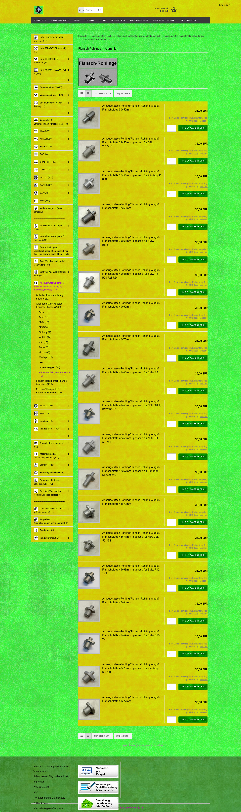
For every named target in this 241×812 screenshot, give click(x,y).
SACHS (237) (43, 185)
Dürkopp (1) (45, 332)
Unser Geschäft (139, 20)
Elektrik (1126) (44, 465)
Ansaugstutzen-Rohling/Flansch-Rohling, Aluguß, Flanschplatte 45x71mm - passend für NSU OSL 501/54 (131, 536)
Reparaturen (118, 20)
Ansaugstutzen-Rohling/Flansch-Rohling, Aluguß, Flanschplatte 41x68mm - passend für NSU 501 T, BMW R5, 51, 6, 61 (131, 405)
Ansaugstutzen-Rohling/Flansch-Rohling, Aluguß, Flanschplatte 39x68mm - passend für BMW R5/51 (131, 241)
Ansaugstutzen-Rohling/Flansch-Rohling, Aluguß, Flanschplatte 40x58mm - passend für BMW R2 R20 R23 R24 (131, 273)
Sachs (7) (44, 347)
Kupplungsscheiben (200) (49, 473)
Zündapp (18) (43, 421)
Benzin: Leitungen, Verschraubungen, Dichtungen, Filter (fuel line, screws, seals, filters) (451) (51, 250)
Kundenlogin (224, 5)
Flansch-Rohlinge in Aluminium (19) (54, 374)
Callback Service (41, 803)
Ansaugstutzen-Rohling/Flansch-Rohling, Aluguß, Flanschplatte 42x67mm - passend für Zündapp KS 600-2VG (131, 471)
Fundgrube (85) (44, 530)
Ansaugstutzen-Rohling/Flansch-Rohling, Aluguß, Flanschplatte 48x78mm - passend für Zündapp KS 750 (131, 668)
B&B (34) (41, 154)
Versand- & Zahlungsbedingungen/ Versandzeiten (51, 769)
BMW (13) (44, 322)
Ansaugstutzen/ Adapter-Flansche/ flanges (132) (49, 305)
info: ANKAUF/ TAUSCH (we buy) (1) (50, 71)
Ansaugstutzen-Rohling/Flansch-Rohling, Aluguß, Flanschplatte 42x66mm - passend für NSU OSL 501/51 (131, 438)
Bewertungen (188, 20)
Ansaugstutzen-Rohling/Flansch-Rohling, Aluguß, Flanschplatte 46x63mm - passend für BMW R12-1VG (131, 569)
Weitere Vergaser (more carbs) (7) (48, 209)
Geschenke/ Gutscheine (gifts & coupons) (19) (48, 510)
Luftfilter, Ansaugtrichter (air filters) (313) (50, 273)
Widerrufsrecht (41, 787)
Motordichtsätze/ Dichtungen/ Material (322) (46, 455)
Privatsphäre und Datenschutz (49, 797)
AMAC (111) (42, 131)
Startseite (40, 20)
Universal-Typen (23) (49, 367)
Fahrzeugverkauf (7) (46, 538)
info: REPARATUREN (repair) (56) (50, 49)
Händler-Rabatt (60, 20)
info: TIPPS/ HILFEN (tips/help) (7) (46, 60)
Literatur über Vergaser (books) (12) (48, 104)
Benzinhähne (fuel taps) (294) (48, 227)
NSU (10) (43, 342)
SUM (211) (42, 201)
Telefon (89, 20)
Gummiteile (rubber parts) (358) (49, 444)
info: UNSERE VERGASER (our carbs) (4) (49, 38)
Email (77, 20)
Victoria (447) (43, 406)
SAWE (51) (42, 193)
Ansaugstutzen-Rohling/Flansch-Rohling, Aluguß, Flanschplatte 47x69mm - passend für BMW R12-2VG (131, 635)
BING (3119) (43, 147)
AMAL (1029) (43, 139)
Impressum (39, 781)
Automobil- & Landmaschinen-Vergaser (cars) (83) (51, 121)
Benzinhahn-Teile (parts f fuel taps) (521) (49, 237)
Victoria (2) (44, 352)
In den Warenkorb (193, 128)
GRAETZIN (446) (45, 162)
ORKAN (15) (42, 170)
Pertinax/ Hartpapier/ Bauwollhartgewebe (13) (49, 391)
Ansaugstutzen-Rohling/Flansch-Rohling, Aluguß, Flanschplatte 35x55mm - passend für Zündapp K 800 (131, 175)
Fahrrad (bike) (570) (46, 429)
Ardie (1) (43, 317)
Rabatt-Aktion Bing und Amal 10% (50, 776)
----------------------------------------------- (49, 80)
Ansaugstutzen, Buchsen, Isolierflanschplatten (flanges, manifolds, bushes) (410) (49, 286)
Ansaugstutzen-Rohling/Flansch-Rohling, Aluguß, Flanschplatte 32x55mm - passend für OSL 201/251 (131, 142)
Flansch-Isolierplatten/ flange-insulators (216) (51, 383)
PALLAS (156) (43, 177)
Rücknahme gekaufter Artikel (48, 808)
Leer (41, 362)
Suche (102, 20)
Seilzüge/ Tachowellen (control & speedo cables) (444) (48, 492)
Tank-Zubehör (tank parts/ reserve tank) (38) (49, 262)
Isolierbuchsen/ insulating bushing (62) (49, 297)
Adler (41, 312)
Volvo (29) (42, 413)
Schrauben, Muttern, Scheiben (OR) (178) (46, 481)
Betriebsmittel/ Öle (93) (48, 87)
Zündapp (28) (46, 357)
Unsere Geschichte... (164, 20)
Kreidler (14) (45, 337)
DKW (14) (44, 327)
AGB (35, 792)
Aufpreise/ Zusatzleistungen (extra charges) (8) (51, 520)
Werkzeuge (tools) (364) (48, 95)
